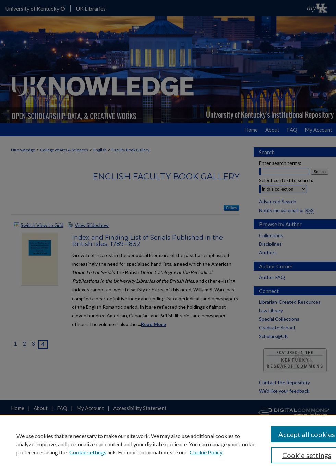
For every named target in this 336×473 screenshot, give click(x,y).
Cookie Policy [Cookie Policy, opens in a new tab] (206, 452)
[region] (168, 444)
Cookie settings (87, 452)
